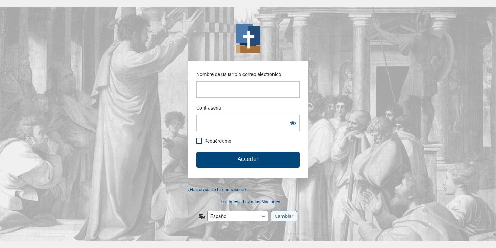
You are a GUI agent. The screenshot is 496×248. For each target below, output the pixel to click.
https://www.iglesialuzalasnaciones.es (248, 38)
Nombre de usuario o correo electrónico (238, 74)
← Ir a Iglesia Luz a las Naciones (248, 201)
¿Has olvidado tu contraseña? (217, 189)
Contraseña (208, 108)
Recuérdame (217, 141)
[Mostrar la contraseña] (293, 123)
